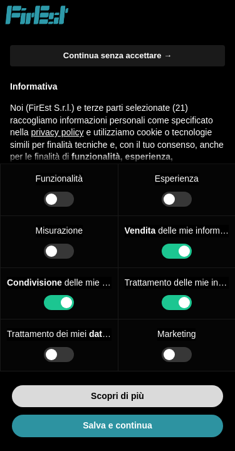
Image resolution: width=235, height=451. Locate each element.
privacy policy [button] (57, 132)
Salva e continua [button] (117, 425)
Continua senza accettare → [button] (117, 55)
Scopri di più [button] (117, 396)
